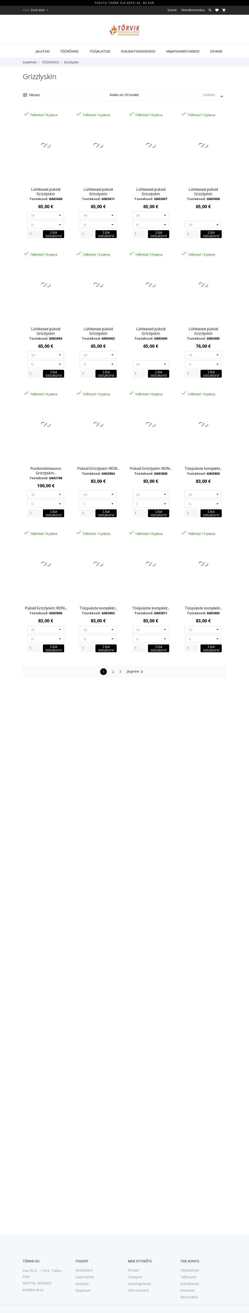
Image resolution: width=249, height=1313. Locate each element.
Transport (135, 1277)
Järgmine (136, 671)
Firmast (133, 1270)
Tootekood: (38, 199)
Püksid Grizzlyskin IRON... (98, 468)
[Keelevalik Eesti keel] (40, 10)
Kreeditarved (189, 1284)
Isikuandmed (189, 1270)
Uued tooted (84, 1277)
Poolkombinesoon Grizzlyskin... (45, 470)
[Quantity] (34, 234)
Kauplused (82, 1290)
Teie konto (189, 1261)
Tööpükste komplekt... (203, 468)
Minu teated (189, 1297)
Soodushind (83, 1270)
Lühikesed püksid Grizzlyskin (45, 191)
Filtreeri (31, 95)
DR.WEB (216, 51)
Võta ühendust (138, 1290)
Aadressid (187, 1290)
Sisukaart (82, 1284)
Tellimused (188, 1277)
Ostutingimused (139, 1284)
